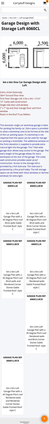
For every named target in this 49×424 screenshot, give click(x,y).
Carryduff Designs (24, 3)
